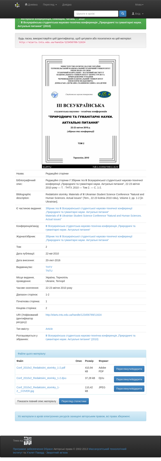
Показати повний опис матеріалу (36, 401)
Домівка (31, 4)
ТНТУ (49, 267)
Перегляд (50, 4)
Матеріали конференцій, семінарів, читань (48, 18)
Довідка (66, 4)
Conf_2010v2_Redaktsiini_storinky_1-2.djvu (41, 378)
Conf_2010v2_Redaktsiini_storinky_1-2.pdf (41, 367)
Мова (139, 4)
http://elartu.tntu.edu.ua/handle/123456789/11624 (74, 314)
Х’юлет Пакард (35, 452)
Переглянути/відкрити (129, 368)
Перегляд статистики (73, 401)
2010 (81, 18)
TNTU (49, 270)
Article (49, 328)
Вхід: (137, 13)
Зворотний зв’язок (57, 452)
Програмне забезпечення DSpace (33, 449)
